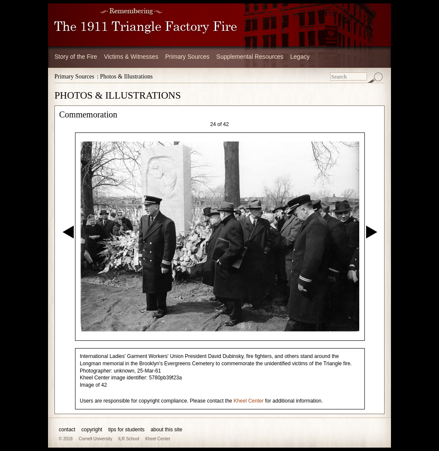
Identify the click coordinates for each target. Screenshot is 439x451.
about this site (166, 430)
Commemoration (88, 114)
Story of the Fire (75, 56)
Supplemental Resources (249, 56)
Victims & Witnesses (131, 56)
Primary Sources (187, 56)
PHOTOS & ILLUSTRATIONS (117, 95)
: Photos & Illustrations (125, 76)
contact (67, 430)
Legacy (300, 56)
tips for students (126, 430)
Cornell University (95, 438)
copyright (91, 430)
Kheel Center (249, 401)
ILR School (128, 438)
